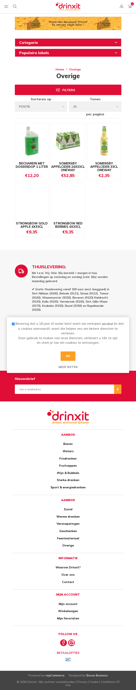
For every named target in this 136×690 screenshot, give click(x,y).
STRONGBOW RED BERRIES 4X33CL (68, 225)
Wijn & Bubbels (68, 473)
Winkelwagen (68, 611)
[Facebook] (63, 642)
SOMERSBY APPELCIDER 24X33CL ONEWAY (68, 167)
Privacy (82, 682)
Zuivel (68, 509)
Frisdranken (68, 458)
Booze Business (97, 675)
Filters (68, 90)
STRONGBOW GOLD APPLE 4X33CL (32, 225)
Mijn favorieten (68, 618)
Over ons (68, 575)
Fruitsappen (68, 465)
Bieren (68, 444)
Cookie (94, 682)
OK (68, 356)
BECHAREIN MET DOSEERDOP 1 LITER (32, 165)
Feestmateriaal (68, 538)
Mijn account (68, 604)
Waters (68, 451)
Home (60, 69)
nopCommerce (55, 675)
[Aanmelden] (64, 389)
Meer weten (68, 366)
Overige (68, 545)
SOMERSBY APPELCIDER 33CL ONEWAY (104, 167)
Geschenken (68, 531)
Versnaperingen (68, 524)
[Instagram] (71, 642)
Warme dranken (68, 516)
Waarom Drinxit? (68, 567)
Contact (68, 582)
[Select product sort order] (41, 106)
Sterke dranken (68, 480)
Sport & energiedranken (68, 487)
